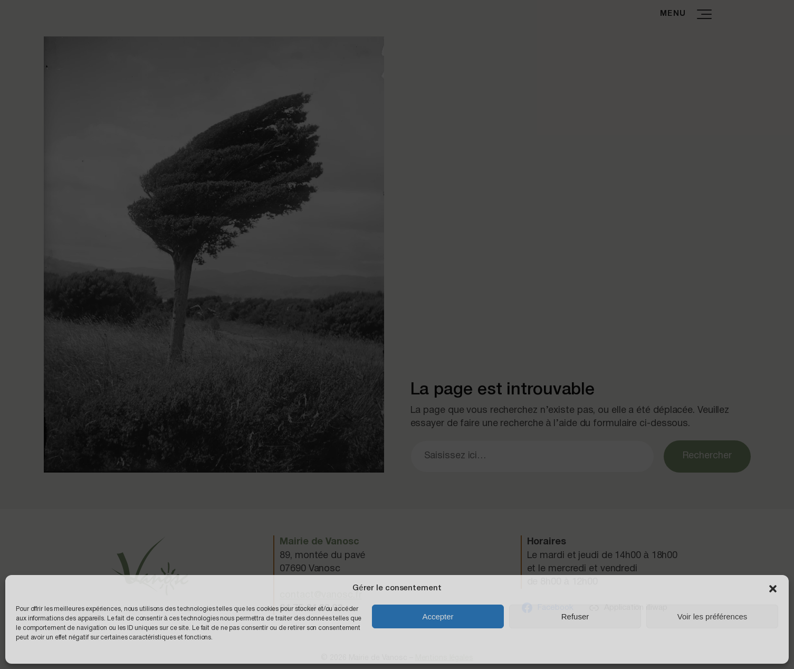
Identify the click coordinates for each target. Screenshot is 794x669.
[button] (773, 588)
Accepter (437, 616)
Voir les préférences (712, 616)
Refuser (575, 616)
